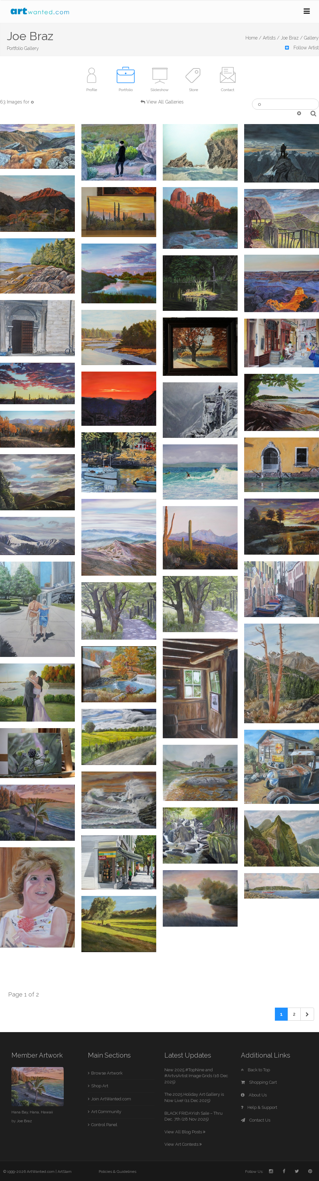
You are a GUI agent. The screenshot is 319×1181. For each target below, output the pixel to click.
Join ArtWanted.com (111, 1098)
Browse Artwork (107, 1073)
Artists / (271, 37)
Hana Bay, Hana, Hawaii (32, 1112)
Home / (253, 37)
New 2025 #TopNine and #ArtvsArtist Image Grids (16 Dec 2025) (196, 1075)
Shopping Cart (259, 1082)
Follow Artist (302, 47)
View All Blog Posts (184, 1131)
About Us (254, 1095)
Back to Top (255, 1069)
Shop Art (99, 1085)
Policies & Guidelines (117, 1171)
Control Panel (104, 1124)
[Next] (307, 1014)
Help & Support (259, 1107)
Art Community (106, 1111)
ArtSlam (65, 1171)
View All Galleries (165, 101)
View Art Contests (183, 1144)
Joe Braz (24, 1121)
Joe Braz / (292, 37)
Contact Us (255, 1120)
